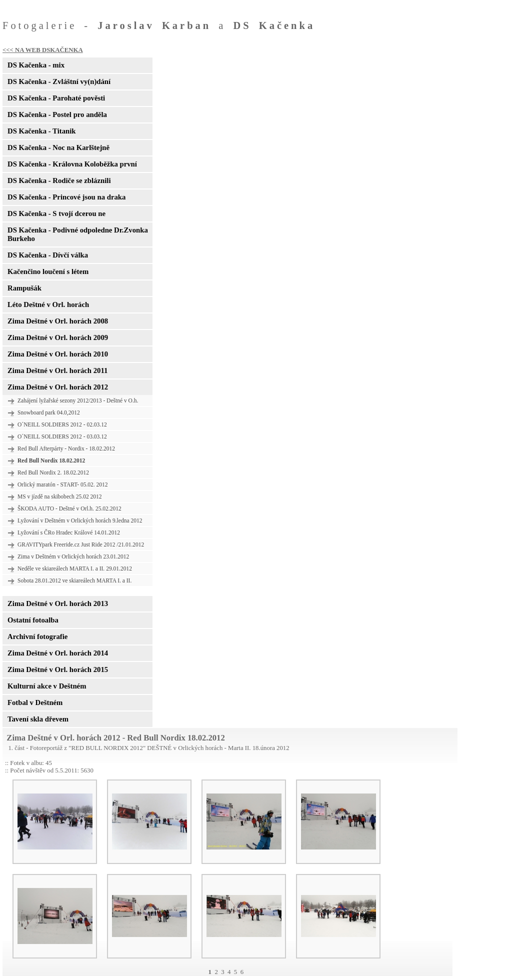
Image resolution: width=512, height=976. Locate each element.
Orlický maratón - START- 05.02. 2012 (63, 485)
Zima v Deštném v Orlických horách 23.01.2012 (73, 557)
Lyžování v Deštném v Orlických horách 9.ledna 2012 (80, 521)
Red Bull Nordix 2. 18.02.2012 (53, 473)
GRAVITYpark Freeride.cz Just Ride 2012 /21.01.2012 (81, 545)
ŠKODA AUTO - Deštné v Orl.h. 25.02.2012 (70, 509)
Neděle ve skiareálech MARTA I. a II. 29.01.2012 (75, 569)
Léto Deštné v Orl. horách (48, 304)
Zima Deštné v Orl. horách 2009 (58, 338)
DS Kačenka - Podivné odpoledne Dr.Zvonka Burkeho (78, 234)
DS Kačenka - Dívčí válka (48, 255)
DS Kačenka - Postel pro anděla (57, 114)
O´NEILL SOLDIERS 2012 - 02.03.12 (62, 425)
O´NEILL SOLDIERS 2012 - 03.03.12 (62, 437)
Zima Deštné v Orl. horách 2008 (58, 321)
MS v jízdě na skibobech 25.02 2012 (60, 497)
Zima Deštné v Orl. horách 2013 (58, 604)
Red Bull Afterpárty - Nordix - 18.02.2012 (66, 449)
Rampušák (25, 288)
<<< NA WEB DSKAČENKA (42, 50)
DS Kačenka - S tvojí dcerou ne (57, 214)
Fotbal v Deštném (35, 702)
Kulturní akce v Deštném (47, 686)
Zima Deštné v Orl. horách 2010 (58, 354)
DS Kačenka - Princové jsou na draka (67, 197)
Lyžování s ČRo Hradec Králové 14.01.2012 (69, 533)
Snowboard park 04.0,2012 (49, 413)
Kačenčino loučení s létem (48, 272)
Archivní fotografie (38, 636)
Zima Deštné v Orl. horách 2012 (58, 387)
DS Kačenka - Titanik (42, 131)
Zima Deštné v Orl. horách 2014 (58, 653)
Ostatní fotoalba (33, 620)
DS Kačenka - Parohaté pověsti (56, 98)
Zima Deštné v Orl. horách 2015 (58, 670)
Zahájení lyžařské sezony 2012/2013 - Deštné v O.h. (78, 401)
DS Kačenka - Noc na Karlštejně (59, 148)
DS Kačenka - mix (36, 65)
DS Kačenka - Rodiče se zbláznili (59, 180)
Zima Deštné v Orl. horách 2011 (58, 370)
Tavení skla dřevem (38, 719)
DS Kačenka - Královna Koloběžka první (72, 164)
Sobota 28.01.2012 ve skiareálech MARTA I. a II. (75, 581)
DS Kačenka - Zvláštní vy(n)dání (59, 82)
